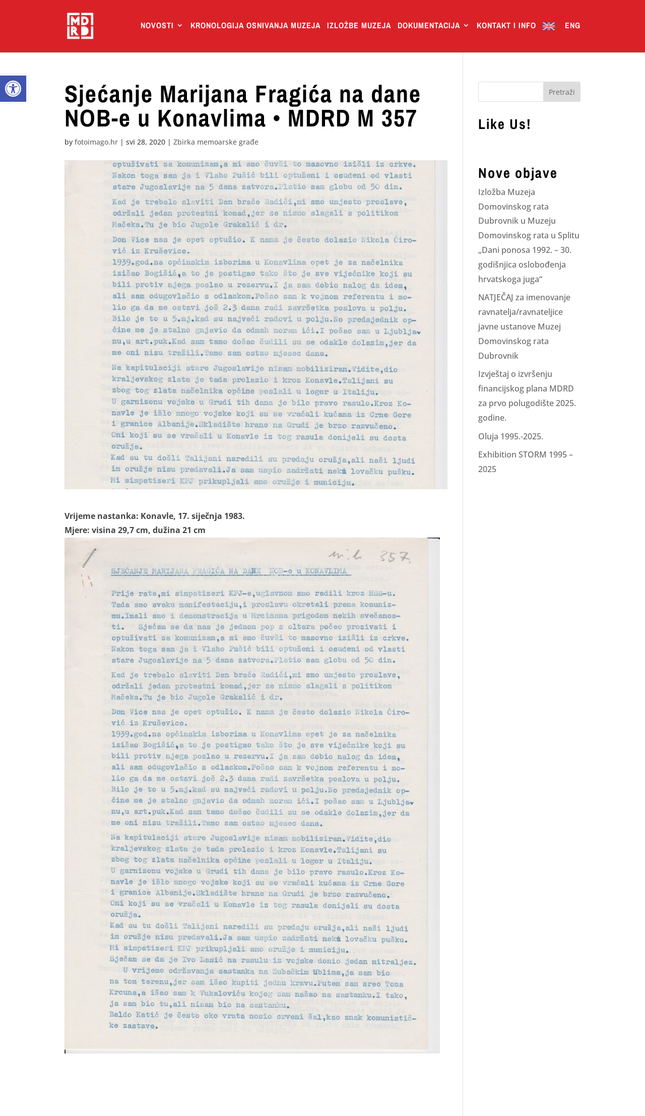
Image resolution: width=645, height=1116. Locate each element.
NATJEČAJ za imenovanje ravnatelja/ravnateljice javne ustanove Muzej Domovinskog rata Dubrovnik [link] (524, 326)
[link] (13, 89)
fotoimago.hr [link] (96, 142)
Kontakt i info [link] (506, 26)
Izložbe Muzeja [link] (359, 26)
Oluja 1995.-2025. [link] (510, 436)
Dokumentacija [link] (429, 26)
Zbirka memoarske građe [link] (216, 142)
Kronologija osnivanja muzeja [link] (255, 26)
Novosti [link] (157, 26)
